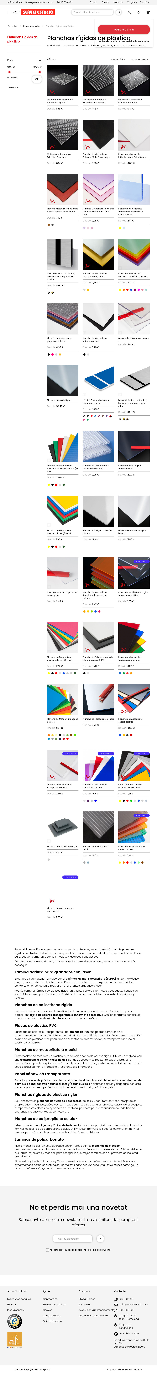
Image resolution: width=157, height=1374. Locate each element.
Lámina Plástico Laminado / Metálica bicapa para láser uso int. (61, 276)
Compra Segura (52, 1315)
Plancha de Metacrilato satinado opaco (95, 340)
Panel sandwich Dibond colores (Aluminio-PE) (130, 786)
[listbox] (62, 224)
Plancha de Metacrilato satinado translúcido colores (132, 275)
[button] (145, 2)
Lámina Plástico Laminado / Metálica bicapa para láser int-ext (132, 403)
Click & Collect (87, 1299)
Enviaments (85, 1304)
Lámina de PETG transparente (133, 338)
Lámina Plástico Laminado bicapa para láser (96, 402)
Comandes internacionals (93, 1315)
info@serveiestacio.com (39, 2)
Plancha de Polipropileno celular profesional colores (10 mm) (62, 468)
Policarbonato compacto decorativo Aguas (60, 101)
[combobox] (92, 12)
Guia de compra (52, 1321)
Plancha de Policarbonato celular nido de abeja (96, 467)
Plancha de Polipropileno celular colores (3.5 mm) (60, 658)
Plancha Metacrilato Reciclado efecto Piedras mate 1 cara (62, 210)
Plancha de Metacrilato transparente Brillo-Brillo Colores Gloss (130, 211)
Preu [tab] (10, 60)
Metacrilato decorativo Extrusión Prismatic (59, 156)
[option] (48, 224)
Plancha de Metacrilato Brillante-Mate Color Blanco (132, 156)
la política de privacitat (99, 1249)
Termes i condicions (54, 1304)
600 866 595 (64, 2)
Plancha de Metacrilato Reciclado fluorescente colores (95, 595)
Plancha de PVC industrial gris (62, 846)
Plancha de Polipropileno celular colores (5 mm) (59, 532)
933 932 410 (14, 2)
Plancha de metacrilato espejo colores (130, 720)
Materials (118, 2)
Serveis (105, 2)
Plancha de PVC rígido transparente (129, 467)
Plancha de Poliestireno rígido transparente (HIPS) (133, 594)
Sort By (133, 59)
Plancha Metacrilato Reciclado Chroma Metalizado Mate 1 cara (98, 211)
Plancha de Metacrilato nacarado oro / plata (95, 275)
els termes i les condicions (72, 1249)
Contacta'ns (50, 1299)
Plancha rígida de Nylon (59, 400)
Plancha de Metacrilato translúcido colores (95, 786)
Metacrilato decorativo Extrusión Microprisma (94, 101)
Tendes (93, 2)
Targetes (132, 2)
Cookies (47, 1310)
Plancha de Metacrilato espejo (98, 718)
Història (11, 1304)
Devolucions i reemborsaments (96, 1310)
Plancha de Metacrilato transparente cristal (59, 786)
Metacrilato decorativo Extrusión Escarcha (130, 101)
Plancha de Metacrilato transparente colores (130, 658)
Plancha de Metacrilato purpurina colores (59, 340)
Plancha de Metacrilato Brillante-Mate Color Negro (96, 156)
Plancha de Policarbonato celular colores (131, 848)
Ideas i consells (16, 1310)
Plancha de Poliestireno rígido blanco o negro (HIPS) (98, 658)
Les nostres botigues (19, 1299)
